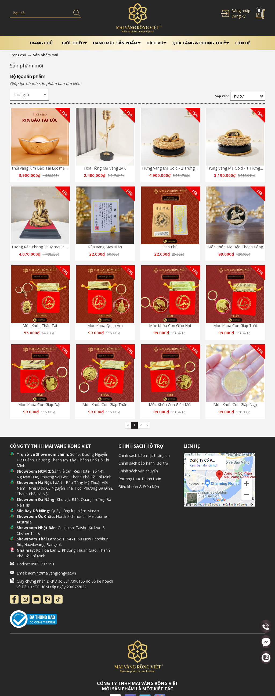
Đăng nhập (240, 10)
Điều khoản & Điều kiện (138, 486)
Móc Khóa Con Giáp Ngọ (235, 404)
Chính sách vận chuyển (138, 470)
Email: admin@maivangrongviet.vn (46, 573)
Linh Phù (170, 246)
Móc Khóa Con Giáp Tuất (235, 325)
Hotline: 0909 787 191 (36, 563)
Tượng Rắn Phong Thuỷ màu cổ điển (43, 246)
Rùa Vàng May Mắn (105, 246)
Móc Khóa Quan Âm (105, 325)
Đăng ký (238, 16)
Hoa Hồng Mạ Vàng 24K (105, 168)
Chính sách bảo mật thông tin (144, 455)
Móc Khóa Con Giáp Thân (104, 404)
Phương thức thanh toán (139, 478)
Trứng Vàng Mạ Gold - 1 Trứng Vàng (238, 168)
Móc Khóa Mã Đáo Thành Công (235, 246)
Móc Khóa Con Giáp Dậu (39, 404)
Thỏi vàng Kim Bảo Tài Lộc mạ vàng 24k (46, 168)
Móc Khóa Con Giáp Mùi (170, 404)
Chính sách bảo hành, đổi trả (143, 463)
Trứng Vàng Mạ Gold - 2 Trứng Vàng (173, 168)
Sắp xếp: (222, 96)
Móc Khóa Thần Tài (40, 325)
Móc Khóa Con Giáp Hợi (170, 325)
